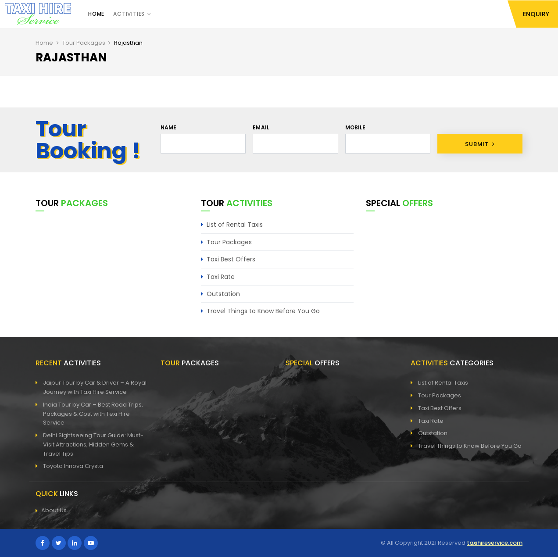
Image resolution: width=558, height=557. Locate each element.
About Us (51, 510)
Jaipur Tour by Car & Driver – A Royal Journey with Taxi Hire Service (95, 387)
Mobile (355, 127)
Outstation (223, 293)
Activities (129, 14)
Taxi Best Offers (231, 259)
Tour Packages (83, 43)
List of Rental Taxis (235, 224)
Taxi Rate (221, 276)
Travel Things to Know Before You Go (263, 311)
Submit (479, 144)
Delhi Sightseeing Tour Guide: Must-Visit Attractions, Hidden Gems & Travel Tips (93, 444)
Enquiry (536, 14)
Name (169, 127)
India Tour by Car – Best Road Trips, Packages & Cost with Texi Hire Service (93, 413)
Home (96, 14)
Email (261, 127)
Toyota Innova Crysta (73, 466)
